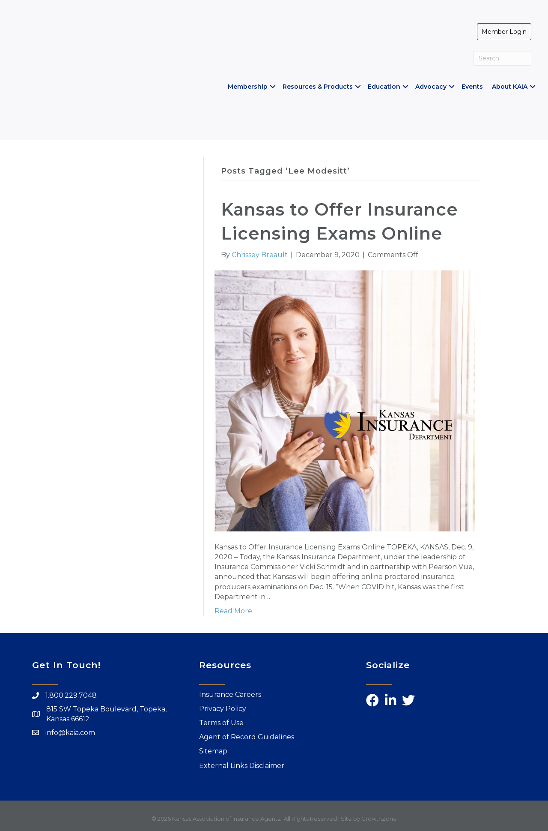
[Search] (502, 58)
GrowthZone (379, 818)
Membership (247, 86)
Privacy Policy (222, 708)
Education (383, 86)
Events (471, 86)
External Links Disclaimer (241, 765)
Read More (233, 611)
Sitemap (213, 751)
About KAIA (509, 86)
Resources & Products (317, 86)
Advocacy (430, 86)
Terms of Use (221, 722)
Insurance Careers (230, 694)
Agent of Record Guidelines (246, 737)
